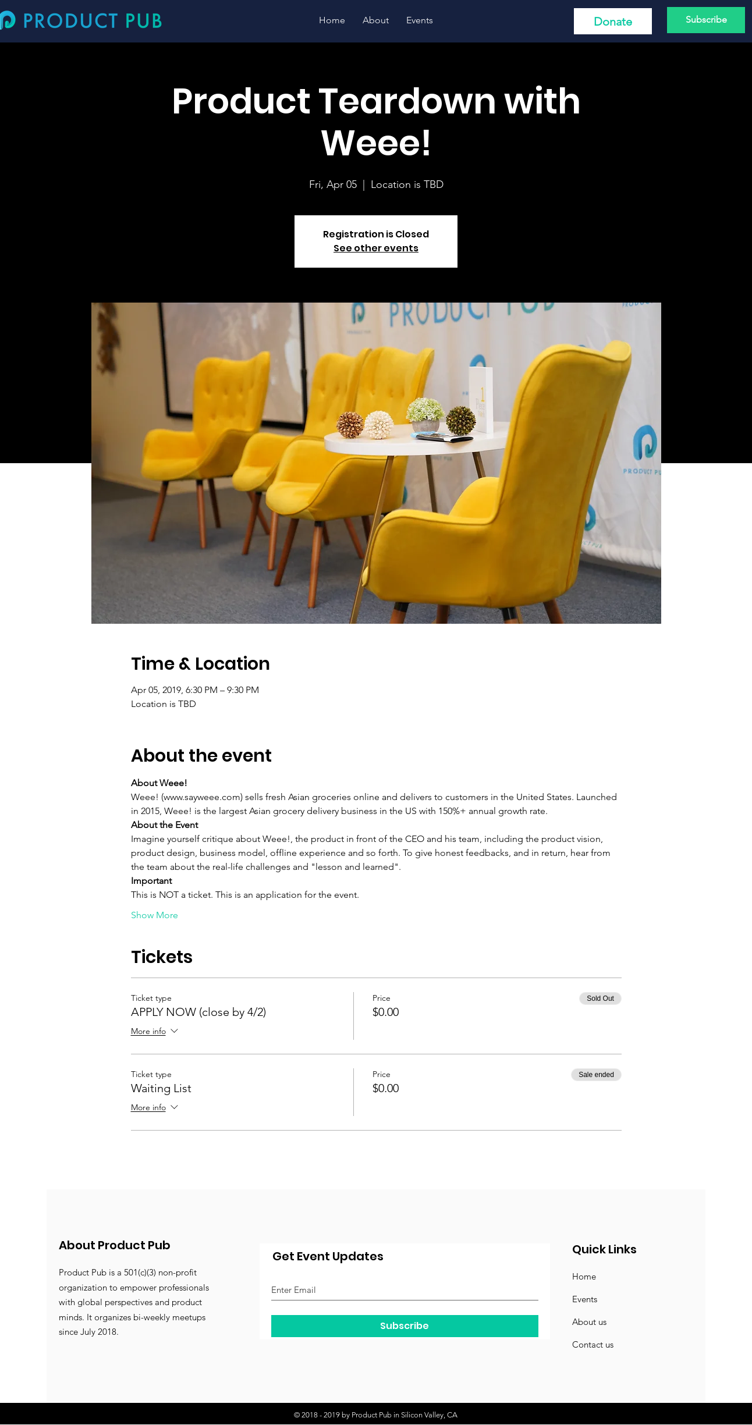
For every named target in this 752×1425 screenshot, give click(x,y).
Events (584, 1299)
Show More (154, 915)
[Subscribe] (706, 20)
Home (584, 1276)
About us (589, 1321)
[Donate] (613, 21)
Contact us (592, 1344)
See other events (376, 248)
